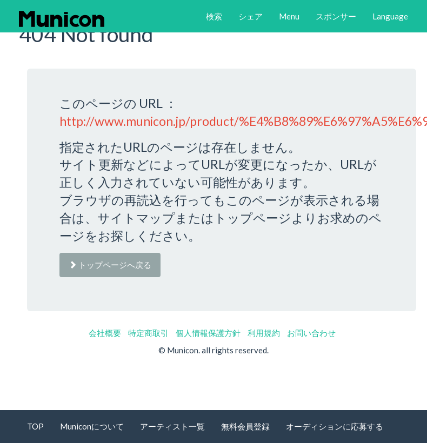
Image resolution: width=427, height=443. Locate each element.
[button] (214, 16)
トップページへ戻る (110, 265)
